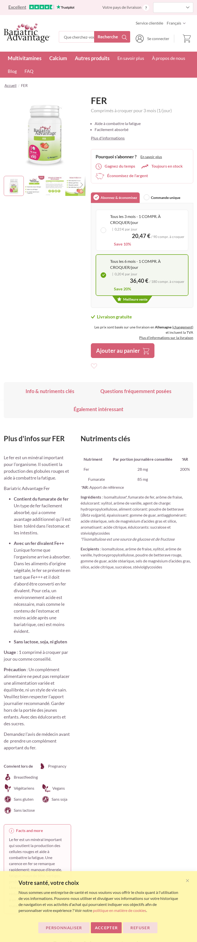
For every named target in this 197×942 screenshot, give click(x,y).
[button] (177, 23)
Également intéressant (98, 409)
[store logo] (27, 33)
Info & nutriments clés (50, 391)
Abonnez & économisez (119, 197)
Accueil (11, 85)
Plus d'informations (108, 138)
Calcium (58, 58)
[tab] (115, 197)
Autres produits (92, 58)
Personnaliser (64, 927)
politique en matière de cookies (119, 910)
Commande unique (165, 197)
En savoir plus (130, 58)
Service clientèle (149, 23)
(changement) (182, 327)
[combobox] (94, 37)
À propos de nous (168, 58)
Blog (12, 71)
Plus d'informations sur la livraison (166, 337)
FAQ (29, 71)
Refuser (140, 927)
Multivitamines (25, 58)
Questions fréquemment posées (135, 391)
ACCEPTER (106, 927)
